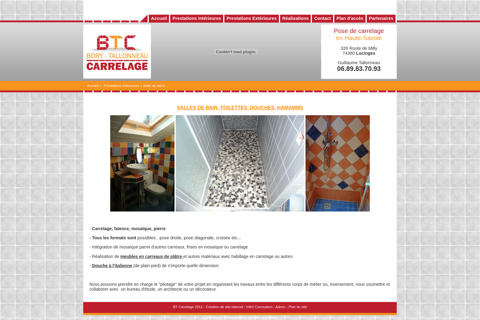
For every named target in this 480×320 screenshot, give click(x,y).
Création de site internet (224, 307)
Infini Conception (259, 307)
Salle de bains (154, 85)
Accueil (93, 85)
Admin (281, 307)
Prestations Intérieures (121, 85)
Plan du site (298, 307)
